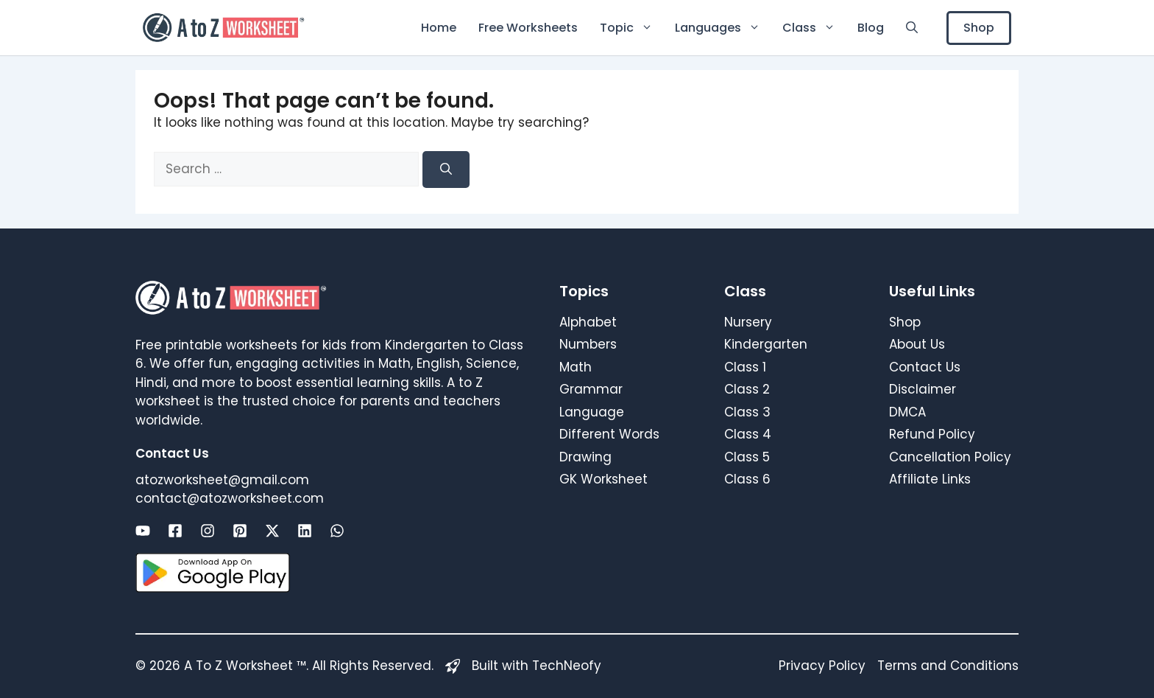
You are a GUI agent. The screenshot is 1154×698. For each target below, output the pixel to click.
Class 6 (747, 479)
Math (575, 367)
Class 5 (747, 457)
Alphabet (588, 322)
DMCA (907, 412)
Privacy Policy (822, 665)
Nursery (748, 322)
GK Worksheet (603, 479)
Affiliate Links (930, 479)
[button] (912, 27)
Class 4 (747, 434)
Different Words (609, 434)
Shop (978, 27)
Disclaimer (922, 389)
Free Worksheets (528, 27)
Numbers (588, 344)
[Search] (446, 169)
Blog (870, 27)
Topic (632, 27)
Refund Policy (932, 434)
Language (591, 412)
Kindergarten (765, 344)
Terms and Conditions (948, 665)
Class (814, 27)
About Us (917, 344)
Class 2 (747, 389)
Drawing (585, 457)
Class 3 (747, 412)
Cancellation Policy (950, 457)
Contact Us (924, 367)
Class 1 (745, 367)
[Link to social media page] (142, 530)
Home (438, 27)
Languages (723, 27)
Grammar (591, 389)
